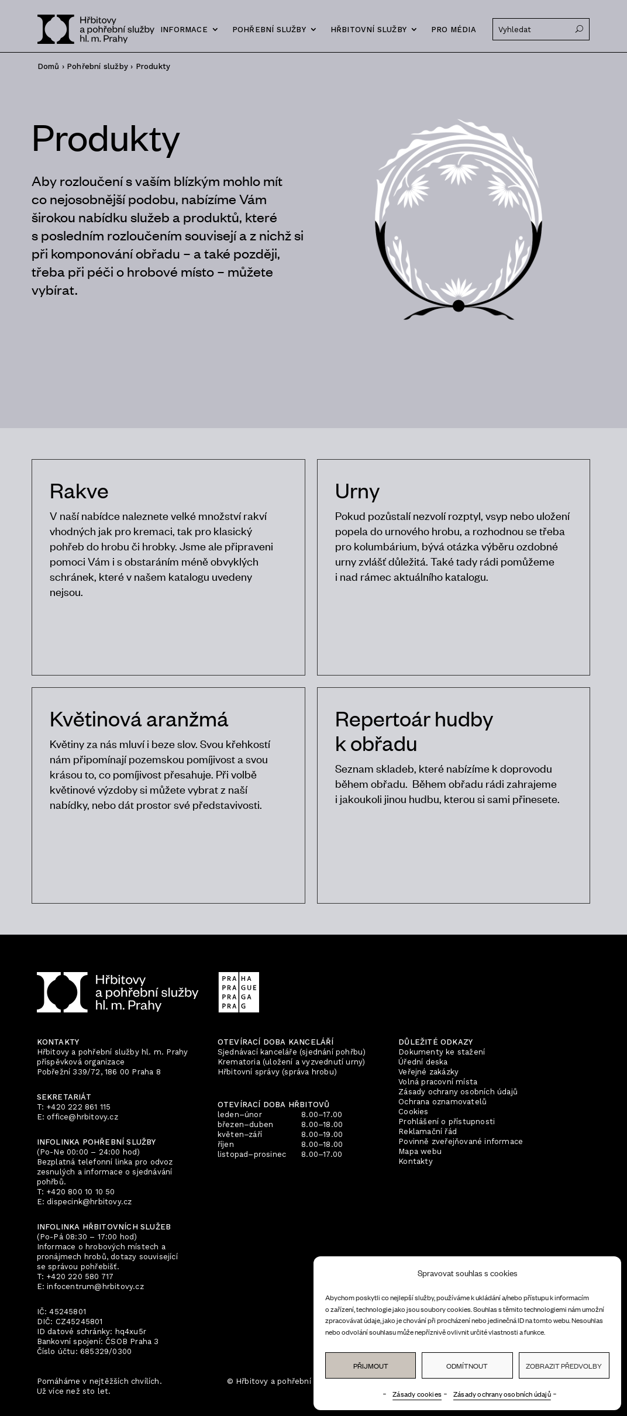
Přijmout (370, 1365)
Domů (48, 66)
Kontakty (415, 1161)
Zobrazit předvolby (564, 1365)
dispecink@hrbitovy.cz (89, 1201)
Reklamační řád (427, 1131)
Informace (184, 29)
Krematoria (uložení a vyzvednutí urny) (292, 1061)
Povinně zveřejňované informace (460, 1141)
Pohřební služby (269, 29)
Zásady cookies (417, 1394)
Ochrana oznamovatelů (442, 1101)
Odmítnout (467, 1365)
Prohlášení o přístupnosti (446, 1121)
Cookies (413, 1111)
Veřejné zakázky (428, 1071)
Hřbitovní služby (368, 29)
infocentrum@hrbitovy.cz (95, 1286)
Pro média (453, 29)
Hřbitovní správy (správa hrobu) (277, 1071)
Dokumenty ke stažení (441, 1052)
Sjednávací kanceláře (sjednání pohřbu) (292, 1052)
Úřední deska (422, 1061)
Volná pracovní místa (437, 1081)
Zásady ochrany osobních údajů (502, 1394)
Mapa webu (420, 1151)
